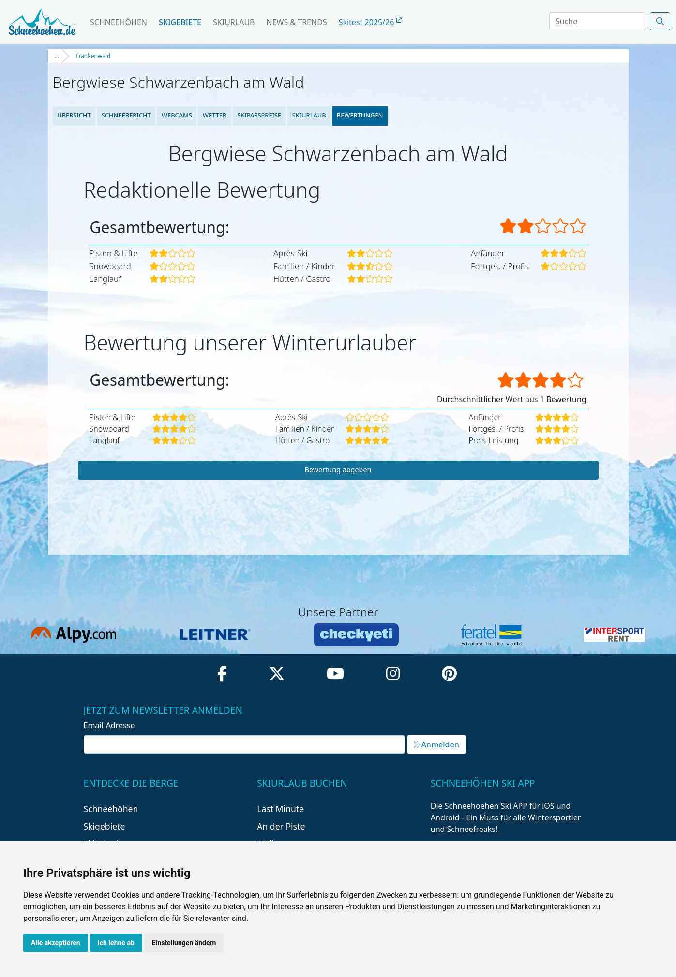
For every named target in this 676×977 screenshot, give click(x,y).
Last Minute (280, 809)
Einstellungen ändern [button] (184, 943)
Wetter (214, 115)
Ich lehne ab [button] (116, 943)
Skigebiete (180, 22)
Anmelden (436, 744)
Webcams (177, 115)
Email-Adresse (109, 725)
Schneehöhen (118, 22)
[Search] (597, 21)
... (57, 56)
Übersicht (74, 115)
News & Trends (297, 22)
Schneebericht (125, 115)
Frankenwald (92, 56)
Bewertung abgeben (338, 469)
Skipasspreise (259, 115)
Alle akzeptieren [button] (55, 943)
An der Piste (281, 826)
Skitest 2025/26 (370, 22)
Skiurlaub (234, 22)
